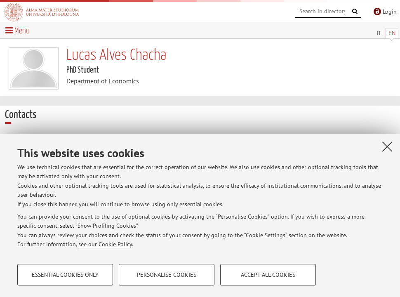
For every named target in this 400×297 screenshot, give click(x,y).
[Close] (387, 146)
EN (391, 33)
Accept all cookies (268, 274)
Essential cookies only (65, 274)
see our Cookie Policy (105, 244)
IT (378, 33)
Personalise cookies (166, 274)
